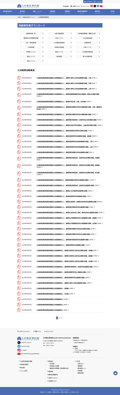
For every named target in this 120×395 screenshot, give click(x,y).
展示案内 (22, 367)
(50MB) (63, 272)
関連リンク (38, 331)
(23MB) (68, 223)
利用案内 (66, 6)
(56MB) (66, 136)
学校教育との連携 (54, 366)
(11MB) (68, 173)
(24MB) (66, 78)
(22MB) (63, 196)
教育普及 (50, 361)
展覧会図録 (81, 373)
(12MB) (54, 294)
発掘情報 (50, 371)
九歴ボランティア (53, 377)
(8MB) (51, 305)
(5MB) (66, 250)
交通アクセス (76, 6)
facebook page (23, 346)
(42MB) (68, 120)
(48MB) (68, 166)
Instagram (22, 350)
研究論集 (80, 370)
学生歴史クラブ (52, 381)
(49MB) (62, 277)
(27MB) (68, 218)
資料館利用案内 (24, 364)
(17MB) (64, 131)
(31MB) (65, 180)
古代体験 (52, 363)
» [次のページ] (63, 318)
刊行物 (78, 361)
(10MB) (67, 95)
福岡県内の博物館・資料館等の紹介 (59, 368)
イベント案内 (23, 370)
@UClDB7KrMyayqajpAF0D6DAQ (28, 353)
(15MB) (64, 207)
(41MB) (66, 147)
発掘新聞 (80, 366)
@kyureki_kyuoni (24, 342)
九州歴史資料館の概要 (26, 361)
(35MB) (54, 288)
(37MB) (68, 125)
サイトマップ (86, 6)
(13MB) (63, 283)
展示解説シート (82, 368)
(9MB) (65, 83)
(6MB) (65, 89)
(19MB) (67, 185)
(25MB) (68, 202)
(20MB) (64, 191)
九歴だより (81, 363)
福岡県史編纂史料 (53, 374)
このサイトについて (24, 331)
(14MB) (69, 108)
